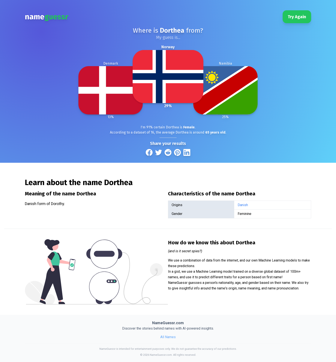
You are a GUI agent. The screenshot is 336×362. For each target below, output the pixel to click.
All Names (168, 337)
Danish (243, 205)
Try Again (297, 16)
